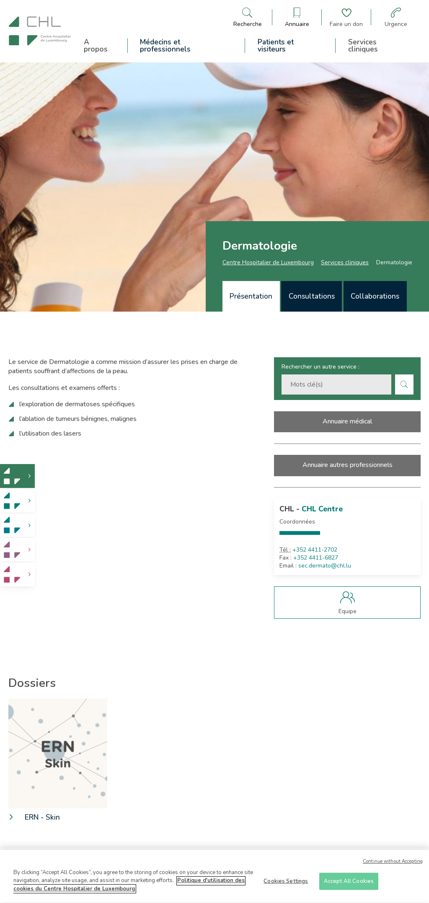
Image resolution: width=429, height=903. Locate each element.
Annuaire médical (347, 421)
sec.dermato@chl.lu (324, 566)
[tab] (251, 296)
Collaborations (375, 296)
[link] (17, 476)
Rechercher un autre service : (320, 367)
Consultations (312, 296)
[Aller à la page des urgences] (396, 17)
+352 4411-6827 (315, 558)
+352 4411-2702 (314, 550)
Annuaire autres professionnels (347, 465)
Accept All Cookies (349, 884)
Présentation (251, 296)
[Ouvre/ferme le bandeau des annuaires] (297, 17)
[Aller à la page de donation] (346, 17)
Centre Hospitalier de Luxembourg (268, 262)
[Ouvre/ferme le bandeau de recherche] (247, 17)
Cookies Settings (286, 884)
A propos (96, 45)
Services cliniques (363, 45)
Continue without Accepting (393, 865)
